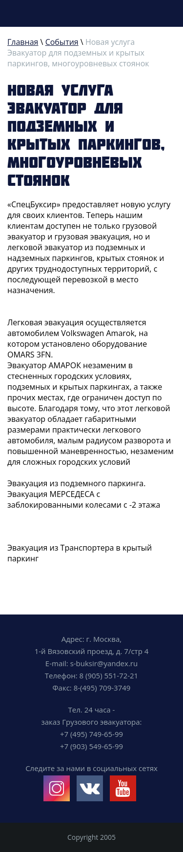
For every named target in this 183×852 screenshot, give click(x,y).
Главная (22, 42)
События (62, 42)
